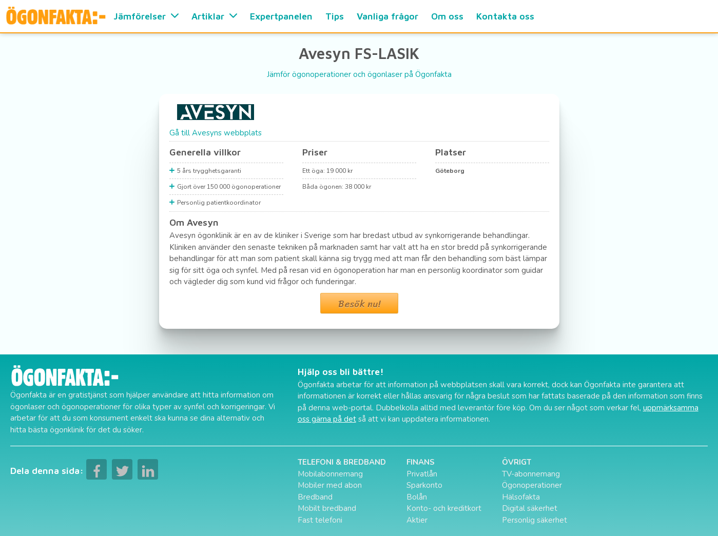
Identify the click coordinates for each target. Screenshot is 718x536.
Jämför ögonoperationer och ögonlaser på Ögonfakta (359, 74)
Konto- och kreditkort (443, 508)
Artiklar (214, 16)
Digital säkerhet (529, 508)
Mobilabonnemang (330, 474)
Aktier (417, 520)
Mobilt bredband (327, 508)
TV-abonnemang (531, 474)
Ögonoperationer (532, 485)
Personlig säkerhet (534, 520)
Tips (334, 16)
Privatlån (421, 474)
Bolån (416, 497)
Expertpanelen (281, 16)
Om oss (447, 16)
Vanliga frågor (387, 16)
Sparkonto (424, 485)
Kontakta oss (505, 16)
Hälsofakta (521, 497)
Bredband (315, 497)
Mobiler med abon (330, 485)
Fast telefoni (320, 520)
